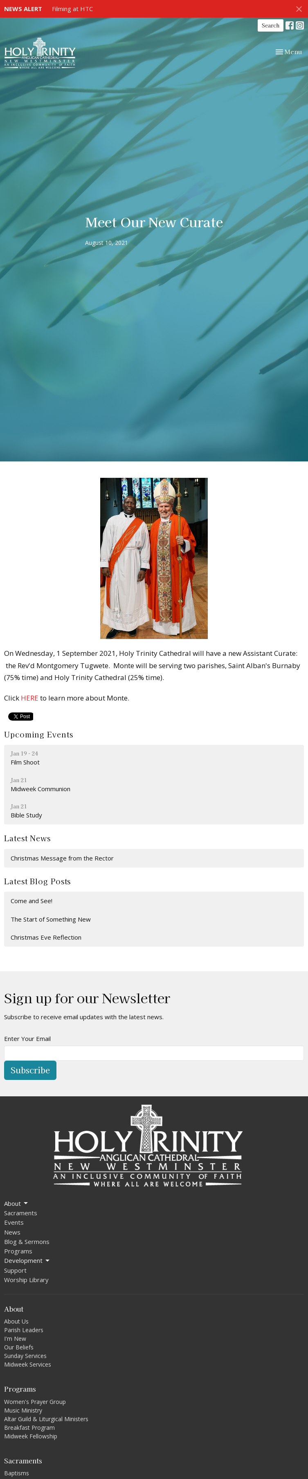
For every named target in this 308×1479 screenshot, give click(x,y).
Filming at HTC (72, 9)
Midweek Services (27, 1364)
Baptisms (16, 1473)
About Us (16, 1321)
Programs (18, 1251)
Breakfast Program (29, 1427)
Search (270, 25)
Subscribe (30, 1070)
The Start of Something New (51, 919)
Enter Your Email (27, 1038)
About (16, 1203)
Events (14, 1222)
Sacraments (20, 1213)
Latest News (27, 838)
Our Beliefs (19, 1347)
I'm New (15, 1338)
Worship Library (26, 1280)
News (12, 1232)
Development (27, 1260)
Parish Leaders (23, 1330)
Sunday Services (25, 1356)
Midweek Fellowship (30, 1436)
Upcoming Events (38, 734)
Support (15, 1270)
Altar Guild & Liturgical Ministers (46, 1419)
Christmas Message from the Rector (62, 858)
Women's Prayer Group (35, 1402)
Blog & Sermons (26, 1241)
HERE (29, 698)
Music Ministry (23, 1410)
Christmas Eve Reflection (46, 937)
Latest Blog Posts (37, 881)
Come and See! (31, 901)
